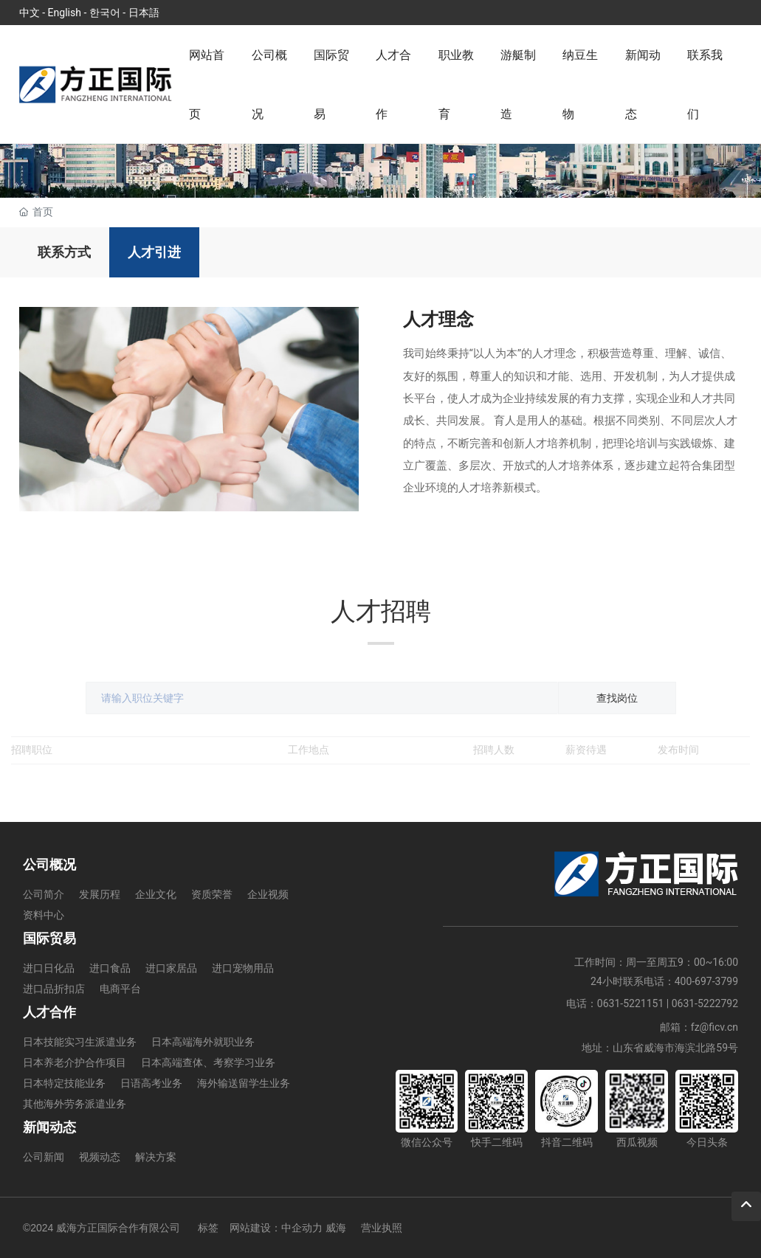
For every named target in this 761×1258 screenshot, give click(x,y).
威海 (336, 1228)
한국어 (104, 12)
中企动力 (302, 1228)
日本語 (143, 12)
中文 (29, 12)
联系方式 (64, 252)
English (64, 12)
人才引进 (154, 252)
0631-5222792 (705, 1003)
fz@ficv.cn (714, 1027)
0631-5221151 (630, 1003)
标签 (208, 1228)
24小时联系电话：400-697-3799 (664, 981)
